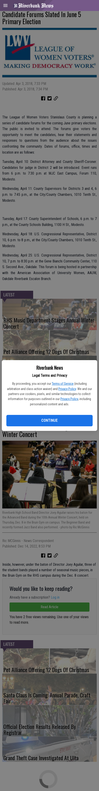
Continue (49, 420)
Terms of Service (63, 383)
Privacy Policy (67, 389)
